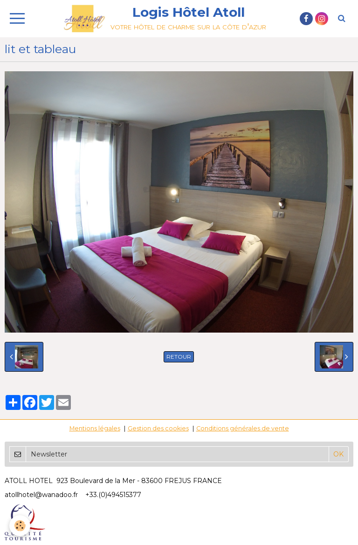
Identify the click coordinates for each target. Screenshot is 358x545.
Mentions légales (94, 428)
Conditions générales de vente (242, 428)
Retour (178, 356)
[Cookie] (19, 525)
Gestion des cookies (158, 428)
